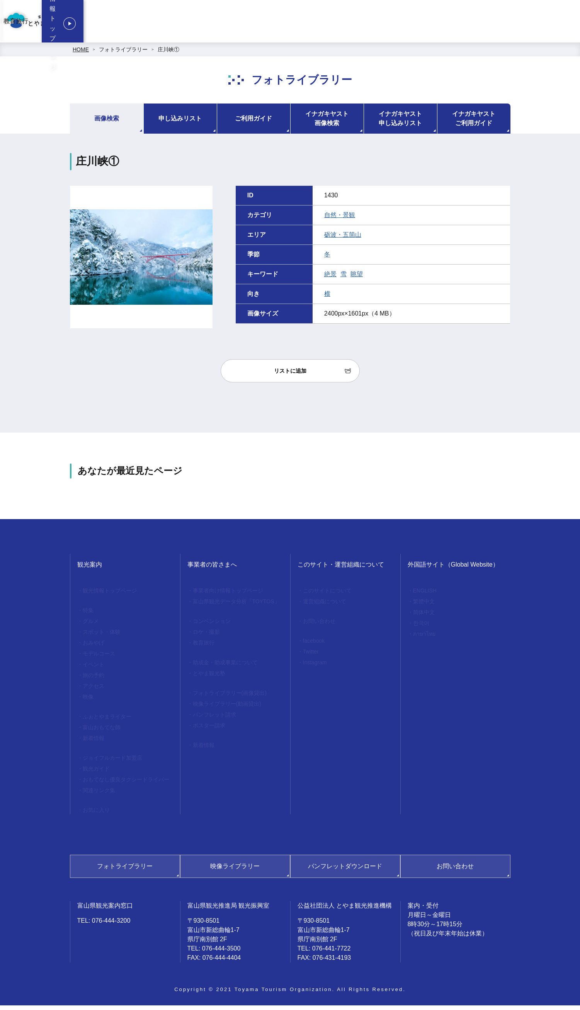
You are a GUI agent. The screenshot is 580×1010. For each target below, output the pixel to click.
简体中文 (424, 617)
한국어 (421, 628)
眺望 (356, 278)
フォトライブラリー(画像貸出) (230, 697)
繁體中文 (424, 606)
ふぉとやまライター (107, 721)
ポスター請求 (209, 730)
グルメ (91, 626)
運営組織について (324, 606)
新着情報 (93, 743)
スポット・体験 (102, 636)
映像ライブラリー (235, 870)
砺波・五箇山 (342, 239)
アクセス (93, 690)
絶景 (330, 278)
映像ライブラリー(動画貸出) (227, 708)
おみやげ (93, 647)
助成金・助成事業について (225, 667)
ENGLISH (425, 595)
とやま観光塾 (209, 678)
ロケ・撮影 (397, 23)
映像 (88, 701)
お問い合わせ (319, 626)
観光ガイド (96, 773)
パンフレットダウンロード (345, 870)
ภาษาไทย (424, 638)
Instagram (315, 667)
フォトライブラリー (123, 54)
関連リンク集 (99, 795)
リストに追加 (290, 375)
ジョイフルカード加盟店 (112, 762)
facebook (314, 645)
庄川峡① (168, 54)
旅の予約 (93, 680)
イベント (93, 669)
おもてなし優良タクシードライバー (126, 784)
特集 (88, 615)
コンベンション (339, 23)
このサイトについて (327, 595)
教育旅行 (446, 23)
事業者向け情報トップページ (272, 23)
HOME (81, 54)
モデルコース (99, 658)
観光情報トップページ (526, 23)
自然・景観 (339, 219)
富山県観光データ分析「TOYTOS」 (236, 606)
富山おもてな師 (102, 732)
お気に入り (96, 814)
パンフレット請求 (214, 719)
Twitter (311, 656)
